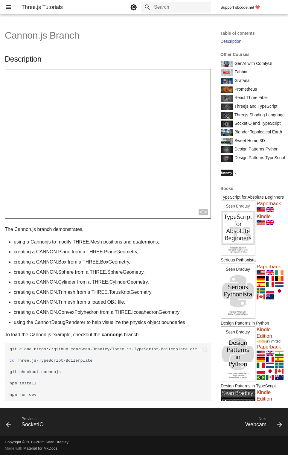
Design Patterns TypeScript (259, 157)
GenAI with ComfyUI (252, 63)
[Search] (176, 7)
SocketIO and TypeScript (257, 123)
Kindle (264, 216)
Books (226, 188)
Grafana (241, 80)
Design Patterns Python (255, 149)
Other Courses (234, 54)
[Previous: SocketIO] (26, 423)
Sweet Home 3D (249, 140)
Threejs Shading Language (259, 114)
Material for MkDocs (40, 448)
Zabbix (240, 71)
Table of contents (237, 33)
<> (203, 212)
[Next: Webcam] (262, 423)
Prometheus (245, 89)
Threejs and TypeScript (255, 106)
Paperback (269, 203)
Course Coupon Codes (255, 172)
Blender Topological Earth (257, 132)
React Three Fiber (250, 97)
